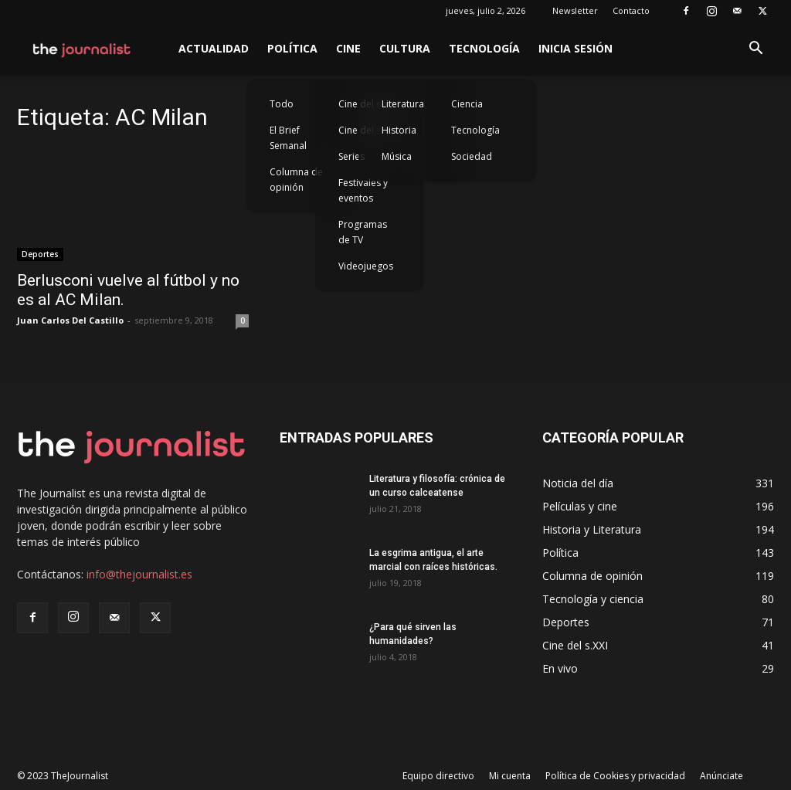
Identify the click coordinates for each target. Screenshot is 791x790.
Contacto (631, 10)
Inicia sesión (575, 48)
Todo (282, 103)
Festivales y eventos (363, 190)
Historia (399, 130)
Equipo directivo (438, 775)
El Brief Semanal (288, 138)
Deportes (40, 254)
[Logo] (82, 49)
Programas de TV (362, 232)
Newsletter (575, 10)
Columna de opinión (296, 179)
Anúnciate (721, 775)
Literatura (403, 103)
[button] (755, 49)
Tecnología (484, 48)
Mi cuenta (510, 775)
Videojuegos (365, 266)
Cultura (404, 48)
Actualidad (213, 48)
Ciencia (467, 103)
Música (397, 156)
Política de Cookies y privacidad (615, 775)
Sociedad (471, 156)
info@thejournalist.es (139, 574)
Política (292, 48)
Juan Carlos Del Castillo (70, 320)
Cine (348, 48)
